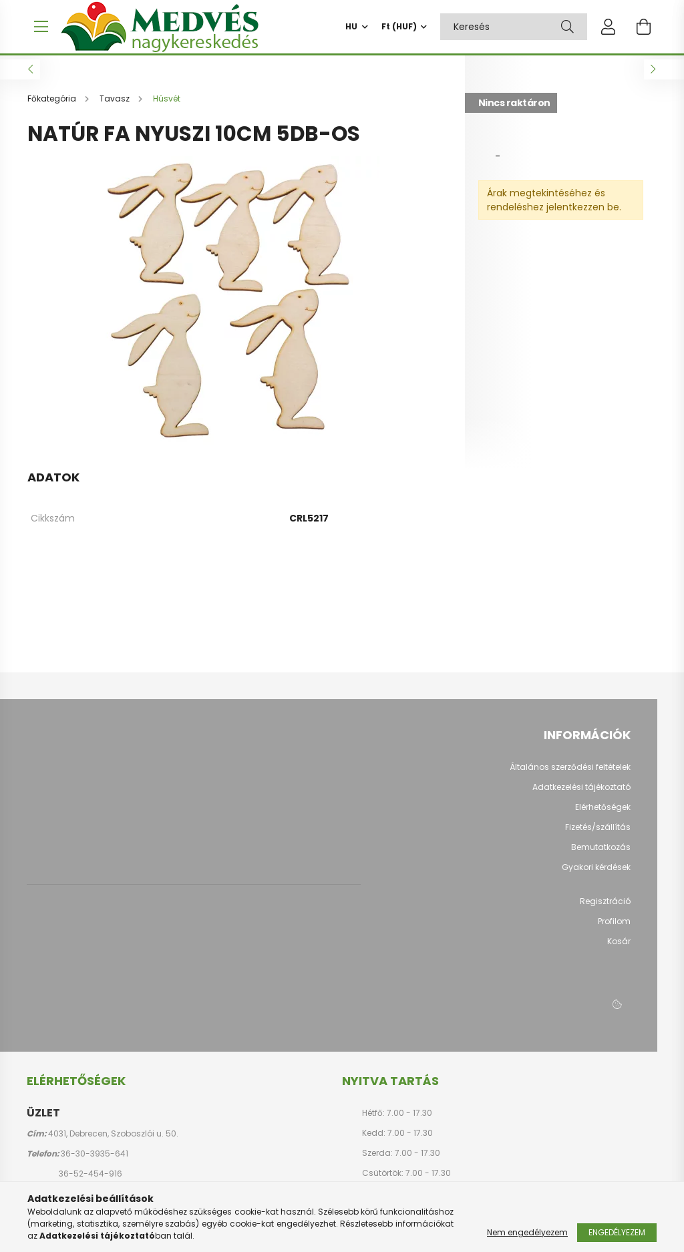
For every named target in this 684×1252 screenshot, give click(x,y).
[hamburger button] (40, 26)
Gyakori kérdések (596, 874)
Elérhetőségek (603, 814)
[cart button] (643, 26)
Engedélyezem (616, 1232)
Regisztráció (605, 908)
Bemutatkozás (601, 854)
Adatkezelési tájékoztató (581, 794)
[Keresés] (567, 26)
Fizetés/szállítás (598, 834)
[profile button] (608, 26)
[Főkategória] (52, 105)
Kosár (619, 948)
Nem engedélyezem (527, 1232)
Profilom (614, 928)
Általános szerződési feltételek (570, 774)
